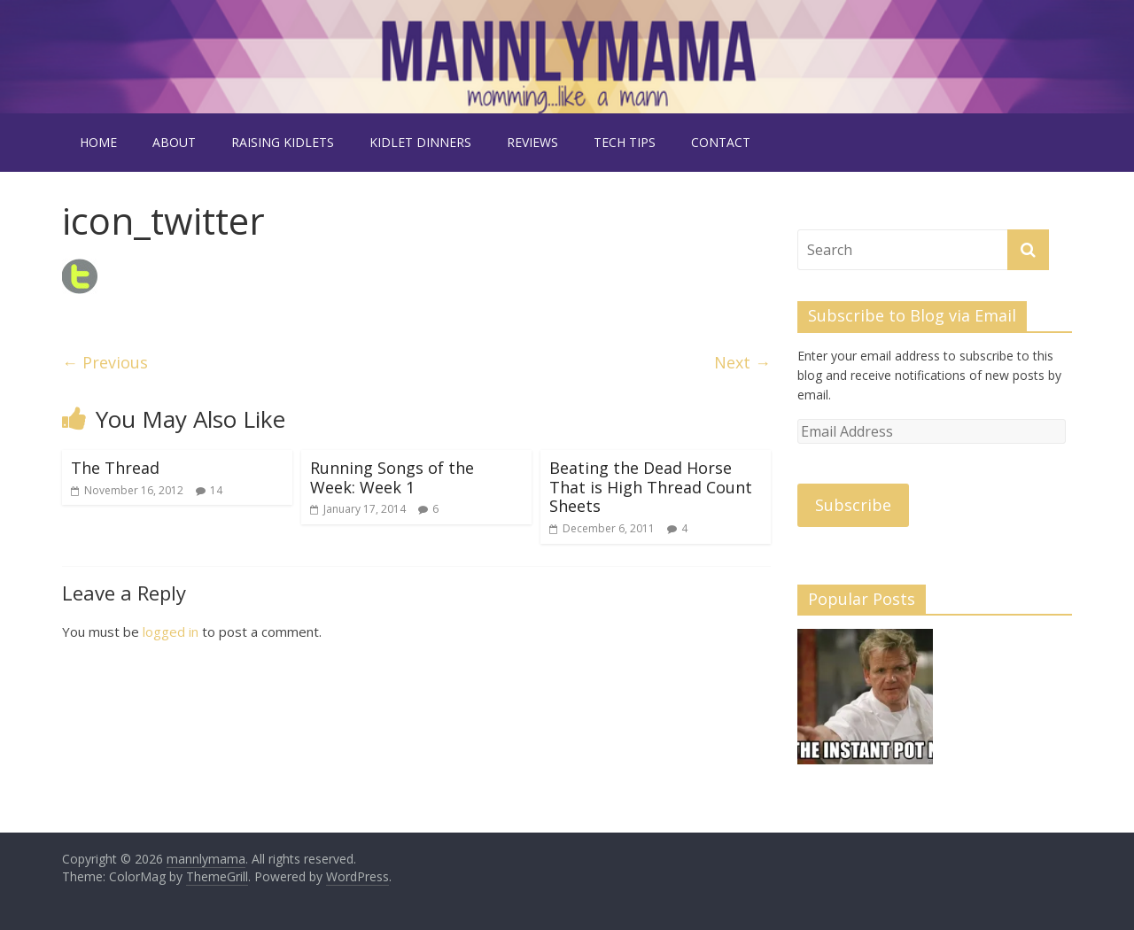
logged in (170, 631)
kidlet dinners (420, 142)
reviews (532, 142)
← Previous (105, 362)
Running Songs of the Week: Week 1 (392, 477)
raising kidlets (282, 142)
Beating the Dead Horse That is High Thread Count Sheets (650, 486)
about (174, 142)
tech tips (625, 142)
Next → (742, 362)
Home (98, 142)
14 (216, 490)
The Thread (115, 467)
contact (720, 142)
